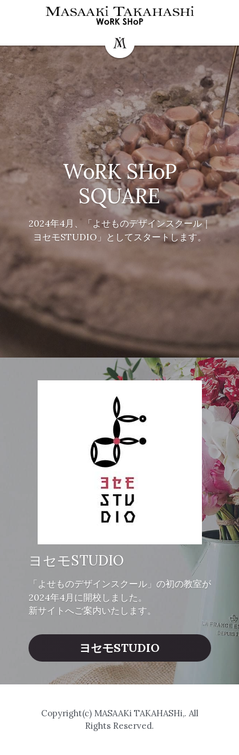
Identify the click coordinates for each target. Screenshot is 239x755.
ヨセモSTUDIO (119, 648)
